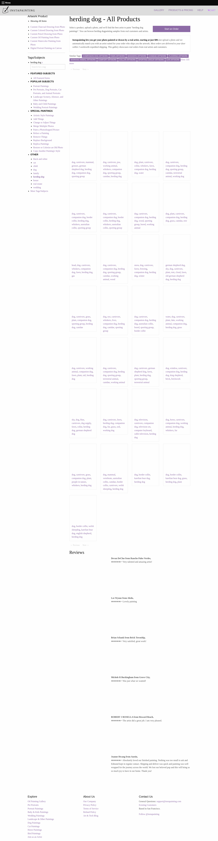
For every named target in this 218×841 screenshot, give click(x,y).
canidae (106, 176)
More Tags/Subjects (39, 191)
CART (211, 10)
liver (114, 320)
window (173, 368)
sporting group (78, 176)
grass (172, 221)
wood (141, 221)
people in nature (79, 482)
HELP (200, 10)
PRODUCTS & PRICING (181, 10)
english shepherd (83, 533)
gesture (75, 166)
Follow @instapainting (149, 814)
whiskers (107, 169)
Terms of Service (90, 808)
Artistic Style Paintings (43, 115)
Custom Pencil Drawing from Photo (46, 34)
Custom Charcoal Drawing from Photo (47, 27)
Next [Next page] (86, 69)
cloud (178, 272)
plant (141, 162)
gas (73, 276)
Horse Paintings (35, 830)
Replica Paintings (41, 144)
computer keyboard (143, 430)
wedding (37, 187)
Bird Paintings (34, 833)
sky (167, 269)
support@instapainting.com (169, 801)
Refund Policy (89, 812)
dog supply (86, 423)
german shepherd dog (175, 265)
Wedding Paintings (36, 815)
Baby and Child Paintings (44, 104)
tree (185, 221)
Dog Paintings (34, 823)
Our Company (89, 801)
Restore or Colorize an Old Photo (48, 147)
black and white (40, 159)
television (143, 419)
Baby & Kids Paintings (38, 812)
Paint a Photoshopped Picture (46, 130)
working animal (110, 166)
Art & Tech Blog (90, 815)
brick (168, 379)
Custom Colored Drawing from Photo (47, 30)
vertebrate (107, 478)
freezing (143, 269)
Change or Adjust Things (44, 122)
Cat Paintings (34, 826)
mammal (89, 162)
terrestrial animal (110, 379)
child (35, 166)
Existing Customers (147, 805)
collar (136, 166)
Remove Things (40, 137)
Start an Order (171, 29)
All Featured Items (41, 78)
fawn (151, 166)
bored (143, 224)
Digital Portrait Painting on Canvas (46, 48)
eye (109, 316)
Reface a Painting (41, 133)
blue (82, 419)
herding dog (116, 176)
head (74, 265)
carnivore (80, 162)
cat (34, 162)
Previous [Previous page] (77, 69)
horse (172, 419)
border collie (140, 331)
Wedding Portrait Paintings (45, 107)
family (36, 173)
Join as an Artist (35, 837)
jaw (118, 162)
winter (141, 276)
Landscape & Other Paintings (41, 819)
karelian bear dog (142, 478)
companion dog (83, 173)
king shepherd (176, 375)
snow (136, 265)
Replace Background (42, 140)
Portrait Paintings (41, 86)
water (141, 173)
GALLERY (159, 10)
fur (108, 427)
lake (173, 320)
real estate (37, 184)
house (35, 180)
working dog (178, 176)
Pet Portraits (33, 805)
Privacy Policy (89, 805)
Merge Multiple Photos (43, 126)
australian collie (146, 324)
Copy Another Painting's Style (46, 151)
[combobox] (47, 67)
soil (118, 427)
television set (144, 427)
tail (84, 375)
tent (172, 272)
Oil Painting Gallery (37, 801)
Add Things (38, 119)
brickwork (175, 379)
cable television (141, 434)
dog (35, 170)
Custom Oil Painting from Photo (44, 37)
